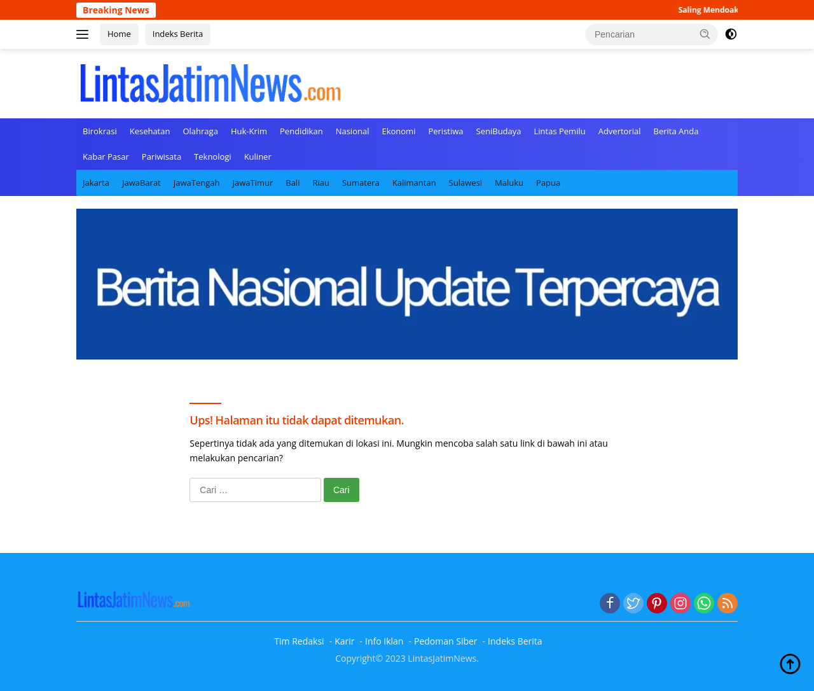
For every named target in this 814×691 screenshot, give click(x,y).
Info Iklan (384, 641)
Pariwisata (161, 156)
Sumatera (361, 182)
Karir (344, 641)
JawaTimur (252, 182)
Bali (293, 182)
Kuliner (258, 156)
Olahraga (200, 131)
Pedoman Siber (446, 641)
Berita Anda (676, 131)
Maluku (509, 182)
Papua (548, 182)
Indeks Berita (178, 33)
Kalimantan (414, 182)
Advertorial (619, 131)
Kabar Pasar (106, 156)
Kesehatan (150, 131)
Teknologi (212, 156)
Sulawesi (465, 182)
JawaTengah (197, 182)
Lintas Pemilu (560, 131)
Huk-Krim (249, 131)
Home (119, 33)
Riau (320, 182)
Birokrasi (100, 131)
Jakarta (96, 182)
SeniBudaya (498, 131)
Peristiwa (445, 131)
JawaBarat (141, 182)
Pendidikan (301, 131)
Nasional (352, 131)
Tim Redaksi (299, 641)
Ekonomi (398, 131)
